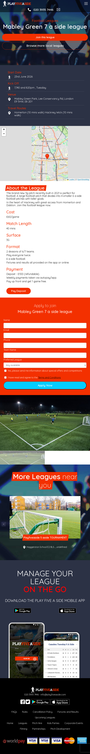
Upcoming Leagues (45, 717)
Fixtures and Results (68, 711)
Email (6, 330)
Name (7, 320)
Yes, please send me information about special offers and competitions (45, 370)
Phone (7, 339)
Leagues (22, 723)
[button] (47, 157)
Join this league (45, 37)
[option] (45, 423)
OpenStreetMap (83, 180)
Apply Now (45, 385)
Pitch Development (60, 728)
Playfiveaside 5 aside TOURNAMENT (45, 537)
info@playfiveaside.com (53, 694)
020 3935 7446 (43, 9)
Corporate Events (73, 723)
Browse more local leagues (45, 45)
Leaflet (70, 180)
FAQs (14, 711)
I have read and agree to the (34, 377)
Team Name (10, 349)
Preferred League (13, 359)
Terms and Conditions (49, 377)
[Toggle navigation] (86, 3)
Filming (23, 728)
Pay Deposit (18, 291)
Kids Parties (53, 723)
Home (10, 723)
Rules (25, 711)
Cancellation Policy (42, 711)
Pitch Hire (37, 723)
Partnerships (38, 728)
